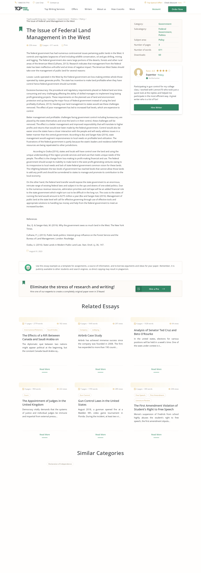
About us (101, 9)
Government (63, 19)
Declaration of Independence (60, 464)
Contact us (54, 3)
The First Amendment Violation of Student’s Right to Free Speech (156, 407)
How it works (117, 9)
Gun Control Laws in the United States (98, 402)
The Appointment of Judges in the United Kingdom (44, 402)
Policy (82, 19)
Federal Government (165, 30)
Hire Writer (156, 107)
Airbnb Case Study (90, 335)
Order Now (177, 9)
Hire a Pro (154, 289)
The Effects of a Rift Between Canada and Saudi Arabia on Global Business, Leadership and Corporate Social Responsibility (43, 337)
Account (156, 9)
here (180, 3)
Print (66, 45)
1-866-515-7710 (23, 3)
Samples (52, 19)
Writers (88, 9)
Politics (74, 19)
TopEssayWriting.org (36, 19)
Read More (45, 369)
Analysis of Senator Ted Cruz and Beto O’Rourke (155, 332)
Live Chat (39, 3)
